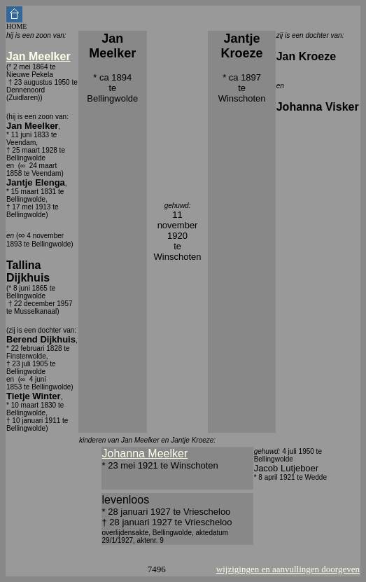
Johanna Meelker (145, 453)
